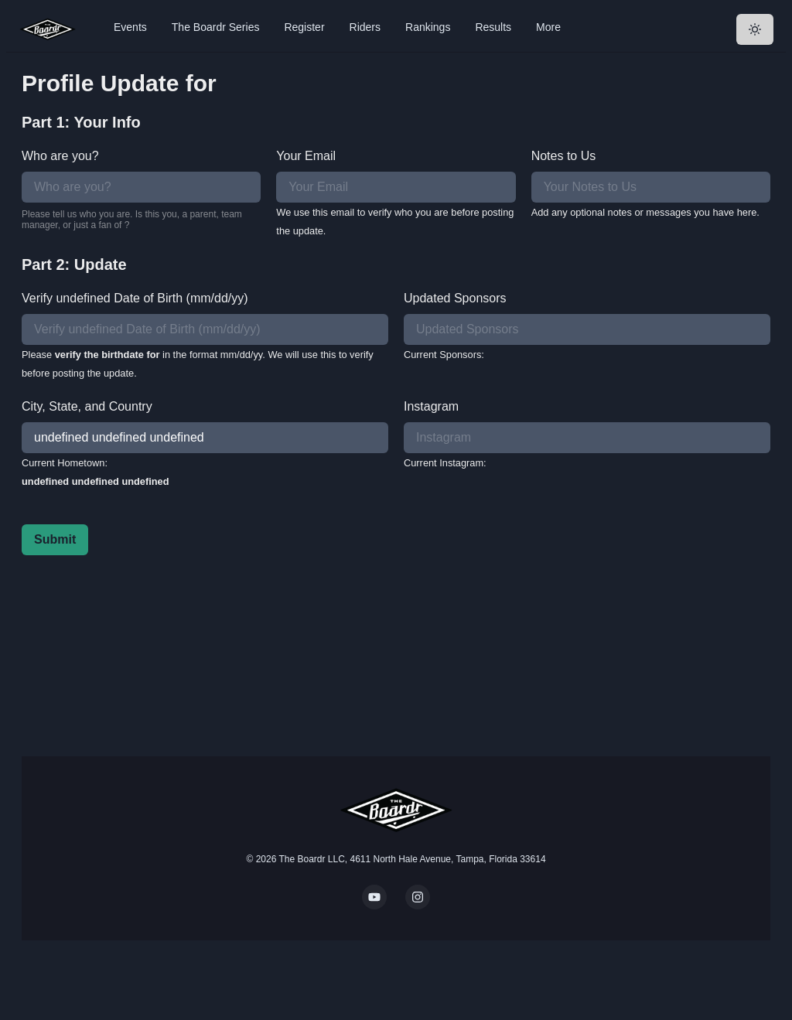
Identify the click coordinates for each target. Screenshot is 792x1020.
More (548, 27)
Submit (55, 539)
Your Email (306, 155)
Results (493, 27)
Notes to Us (563, 155)
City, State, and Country (87, 406)
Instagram (431, 406)
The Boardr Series (216, 27)
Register (304, 27)
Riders (365, 27)
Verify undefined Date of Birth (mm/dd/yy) (135, 298)
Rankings (427, 27)
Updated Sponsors (455, 298)
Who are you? (60, 155)
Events (130, 27)
